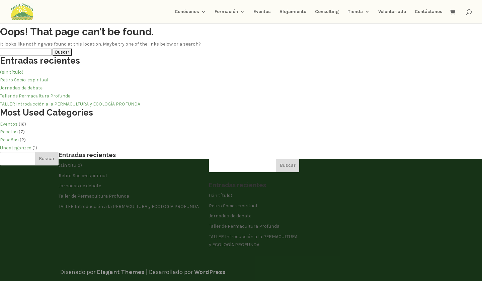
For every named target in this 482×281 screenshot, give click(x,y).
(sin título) (11, 72)
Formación (226, 11)
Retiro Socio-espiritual (24, 80)
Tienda (355, 11)
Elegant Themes (121, 272)
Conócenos (187, 11)
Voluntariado (392, 11)
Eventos (262, 11)
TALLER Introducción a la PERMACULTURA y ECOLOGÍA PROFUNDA (70, 104)
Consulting (327, 11)
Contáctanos (429, 11)
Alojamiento (292, 11)
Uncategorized (15, 148)
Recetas (9, 132)
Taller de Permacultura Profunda (35, 96)
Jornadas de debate (21, 88)
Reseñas (9, 140)
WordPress (210, 272)
